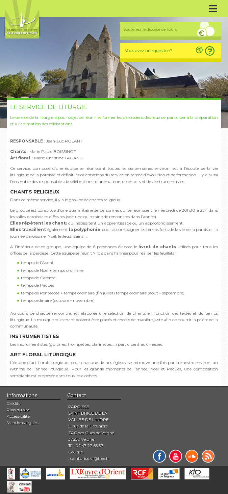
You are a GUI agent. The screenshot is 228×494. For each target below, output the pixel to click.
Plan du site (18, 409)
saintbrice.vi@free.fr (89, 458)
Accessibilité (18, 416)
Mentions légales (23, 422)
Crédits (13, 403)
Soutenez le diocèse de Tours (150, 29)
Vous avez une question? (148, 50)
